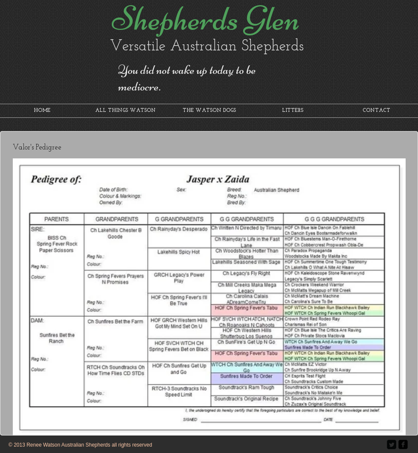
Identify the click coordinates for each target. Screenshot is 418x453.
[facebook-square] (403, 444)
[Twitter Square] (391, 444)
